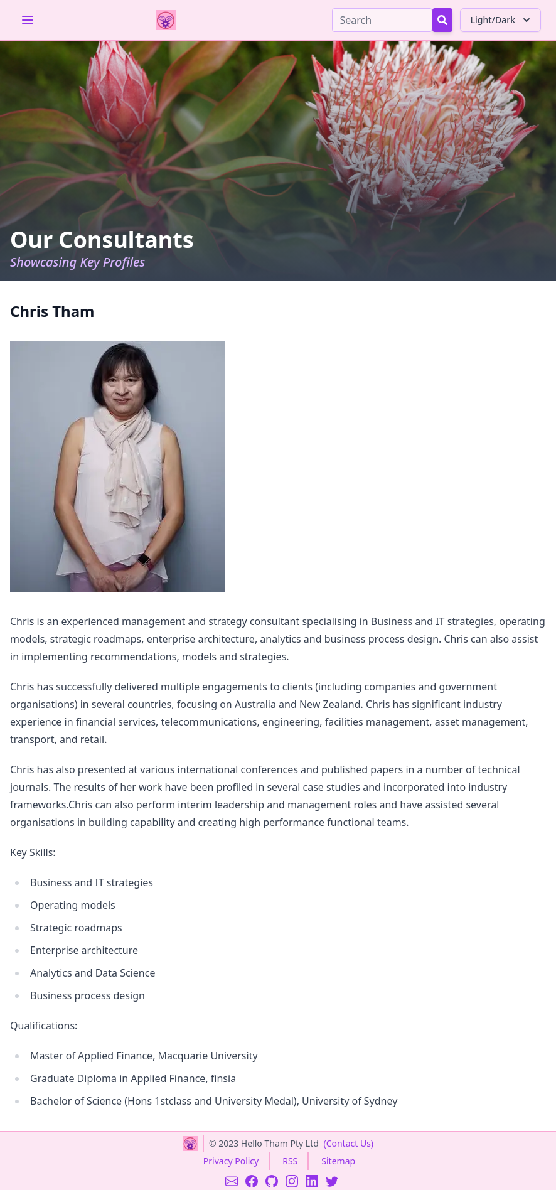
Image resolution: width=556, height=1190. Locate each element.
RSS (289, 1161)
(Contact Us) (348, 1143)
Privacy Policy (231, 1161)
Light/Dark (502, 20)
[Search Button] (442, 20)
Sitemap (338, 1161)
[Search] (382, 20)
